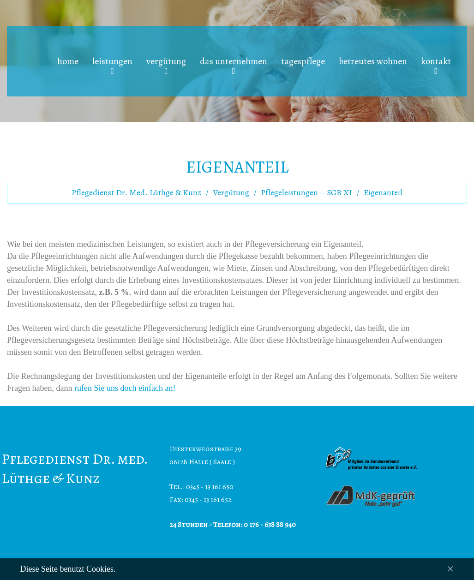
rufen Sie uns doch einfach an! (124, 388)
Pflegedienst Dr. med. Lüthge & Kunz (136, 192)
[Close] (450, 569)
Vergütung (231, 192)
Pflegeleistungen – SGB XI (306, 192)
